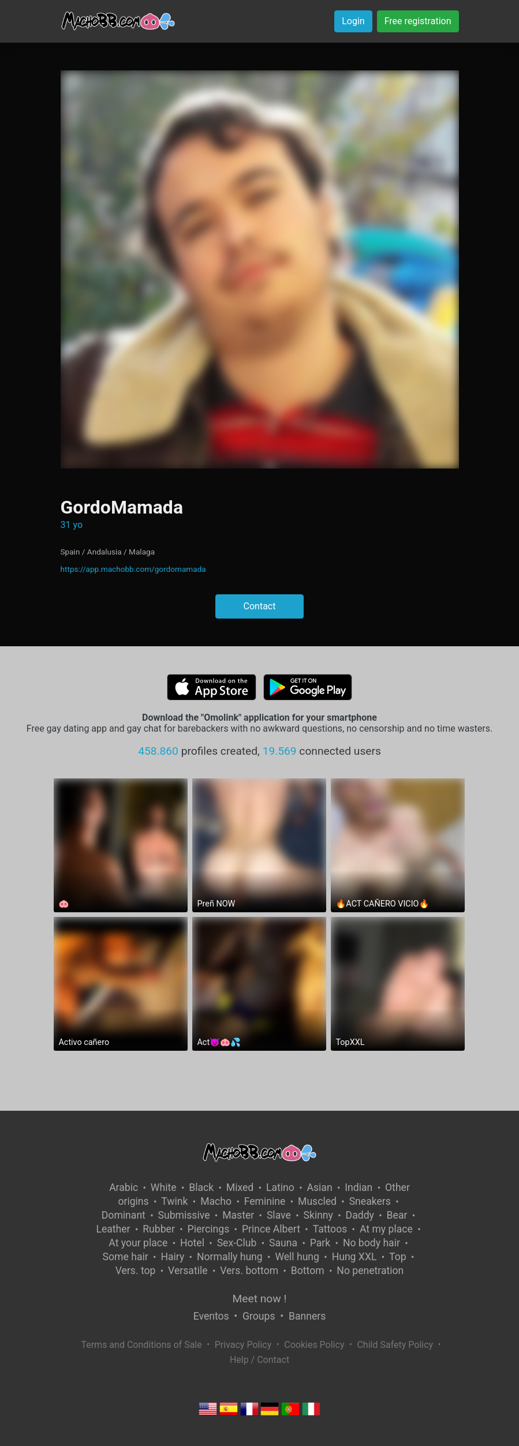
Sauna (283, 1243)
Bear (397, 1215)
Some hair (125, 1257)
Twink (174, 1201)
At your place (138, 1243)
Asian (320, 1187)
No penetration (370, 1270)
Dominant (123, 1215)
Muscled (317, 1201)
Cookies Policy (314, 1344)
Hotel (192, 1243)
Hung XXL (354, 1257)
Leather (113, 1229)
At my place (386, 1229)
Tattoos (330, 1229)
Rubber (159, 1229)
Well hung (297, 1257)
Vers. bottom (249, 1270)
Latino (280, 1187)
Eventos (211, 1316)
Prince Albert (271, 1229)
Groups (258, 1316)
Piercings (209, 1229)
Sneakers (370, 1201)
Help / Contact (259, 1359)
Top (397, 1257)
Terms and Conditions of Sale (141, 1344)
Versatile (187, 1270)
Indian (358, 1187)
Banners (307, 1316)
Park (320, 1243)
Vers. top (135, 1270)
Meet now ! (260, 1298)
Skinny (318, 1215)
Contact (260, 606)
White (164, 1187)
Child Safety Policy (395, 1344)
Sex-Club (237, 1243)
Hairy (172, 1257)
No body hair (371, 1243)
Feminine (265, 1201)
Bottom (307, 1270)
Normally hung (230, 1257)
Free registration (417, 21)
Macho (216, 1201)
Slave (279, 1215)
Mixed (239, 1187)
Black (201, 1187)
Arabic (123, 1187)
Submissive (184, 1215)
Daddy (360, 1215)
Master (238, 1215)
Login (353, 21)
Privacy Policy (243, 1344)
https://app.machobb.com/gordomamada (133, 569)
